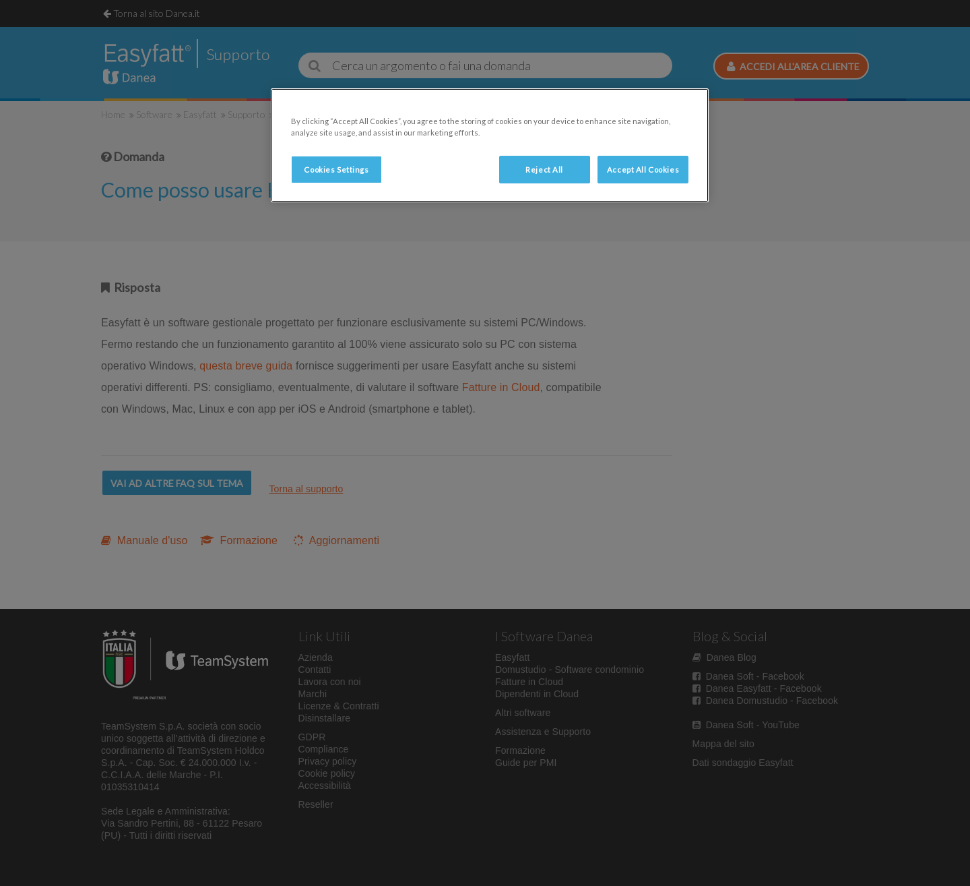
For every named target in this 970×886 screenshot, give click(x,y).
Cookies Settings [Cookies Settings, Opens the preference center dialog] (336, 169)
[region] (490, 145)
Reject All (544, 169)
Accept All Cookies (643, 169)
